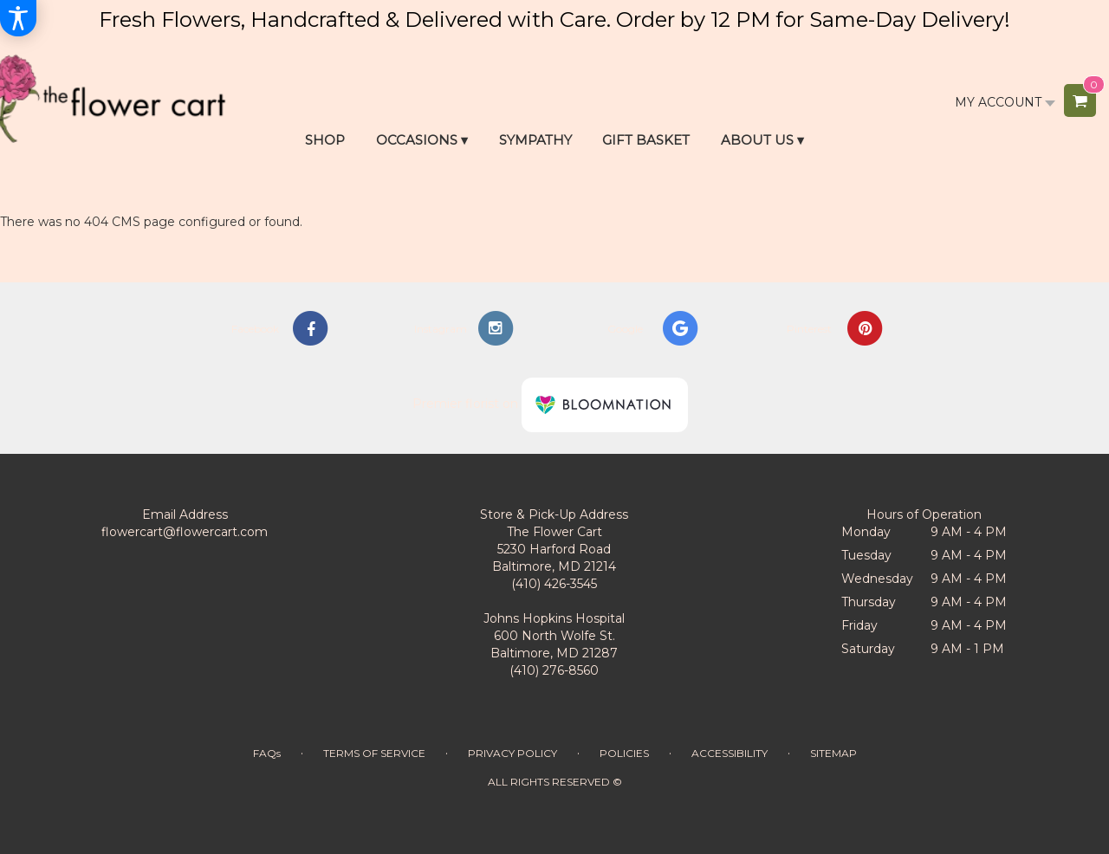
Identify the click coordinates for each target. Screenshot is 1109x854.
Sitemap (833, 753)
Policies (624, 753)
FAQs (267, 753)
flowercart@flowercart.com (184, 532)
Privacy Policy (512, 753)
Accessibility (729, 753)
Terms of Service (374, 753)
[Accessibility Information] (18, 18)
